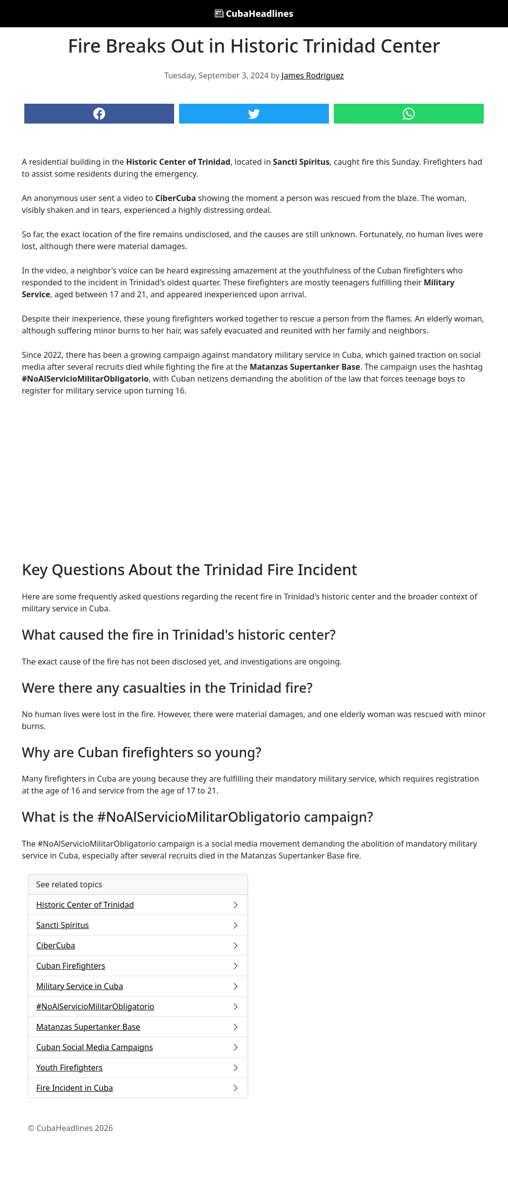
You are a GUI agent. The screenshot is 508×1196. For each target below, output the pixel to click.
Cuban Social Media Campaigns (138, 1047)
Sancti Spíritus (138, 925)
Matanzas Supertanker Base (138, 1027)
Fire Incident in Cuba (138, 1088)
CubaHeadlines (254, 13)
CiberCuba (138, 945)
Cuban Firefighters (138, 966)
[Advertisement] (254, 478)
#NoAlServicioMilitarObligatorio (138, 1006)
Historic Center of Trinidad (138, 905)
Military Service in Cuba (138, 986)
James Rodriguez (313, 75)
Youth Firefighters (138, 1067)
